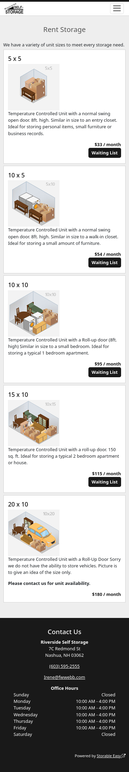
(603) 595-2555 (64, 666)
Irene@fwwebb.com (64, 677)
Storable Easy (111, 755)
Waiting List (105, 153)
